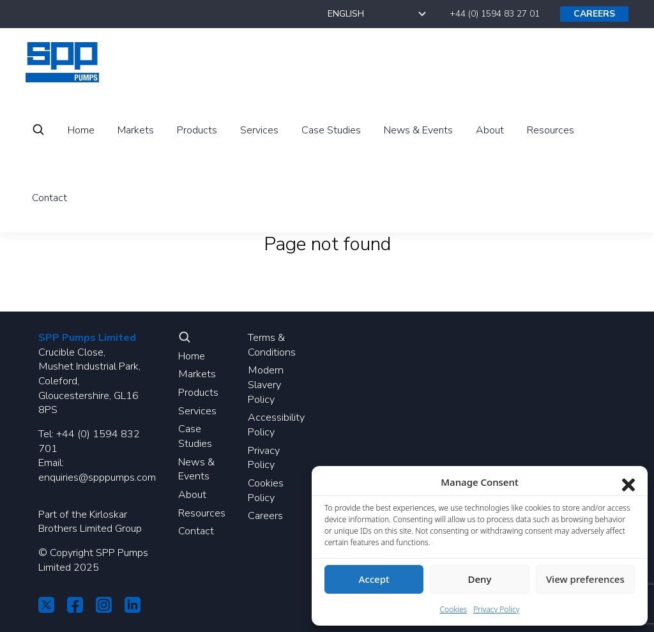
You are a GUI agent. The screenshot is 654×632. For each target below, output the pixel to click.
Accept (374, 579)
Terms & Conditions (272, 345)
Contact (196, 531)
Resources (201, 513)
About (192, 495)
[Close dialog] (628, 482)
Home (191, 356)
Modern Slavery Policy (266, 384)
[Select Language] (378, 14)
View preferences (585, 579)
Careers (265, 516)
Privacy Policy (264, 458)
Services (197, 411)
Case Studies (195, 436)
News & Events (196, 469)
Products (198, 393)
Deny (480, 579)
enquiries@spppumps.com (97, 477)
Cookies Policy (266, 490)
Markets (197, 374)
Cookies (454, 609)
